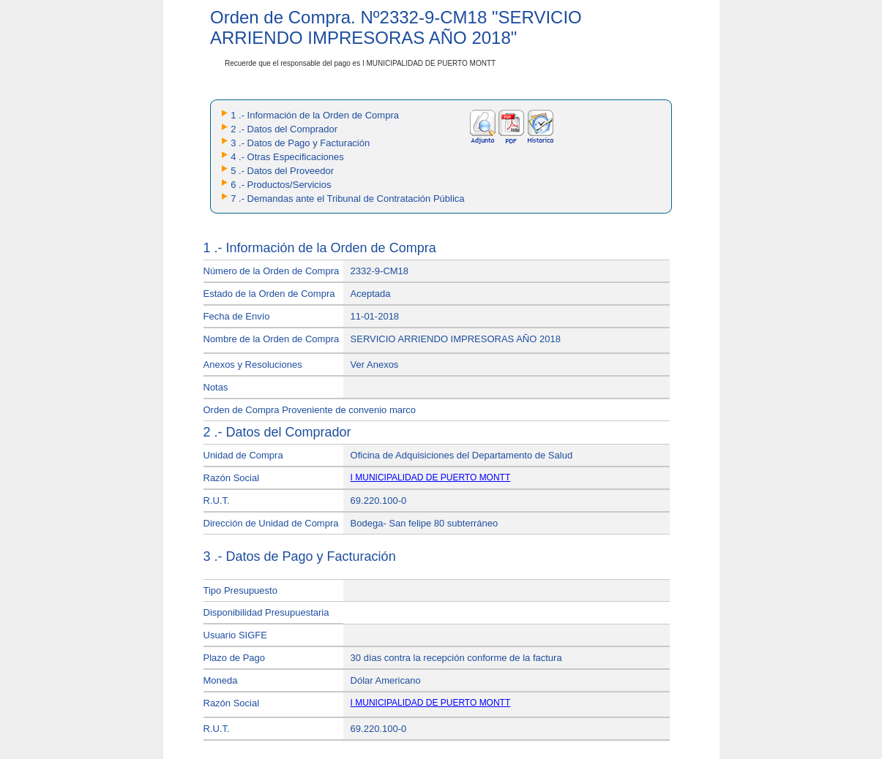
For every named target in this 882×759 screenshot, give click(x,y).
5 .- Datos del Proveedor (282, 170)
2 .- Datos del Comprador (284, 129)
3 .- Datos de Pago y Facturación (300, 142)
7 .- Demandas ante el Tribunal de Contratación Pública (347, 198)
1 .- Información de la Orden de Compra (315, 115)
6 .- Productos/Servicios (281, 184)
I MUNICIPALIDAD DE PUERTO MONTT (431, 477)
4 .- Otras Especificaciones (287, 156)
